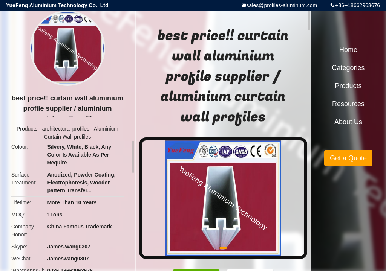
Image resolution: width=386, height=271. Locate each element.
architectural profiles (65, 129)
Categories (348, 68)
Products (27, 129)
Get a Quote (348, 158)
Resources (348, 104)
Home (348, 49)
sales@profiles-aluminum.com (282, 5)
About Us (348, 122)
